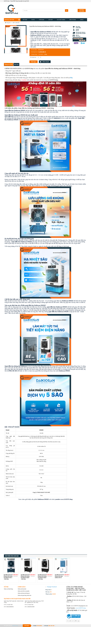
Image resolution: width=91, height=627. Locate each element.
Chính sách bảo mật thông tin (24, 593)
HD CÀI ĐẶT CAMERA (61, 19)
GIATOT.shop (15, 625)
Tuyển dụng (41, 19)
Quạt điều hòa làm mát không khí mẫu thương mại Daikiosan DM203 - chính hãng (25, 577)
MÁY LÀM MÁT (16, 22)
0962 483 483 (51, 625)
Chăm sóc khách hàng (8, 589)
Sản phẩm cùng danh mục (12, 556)
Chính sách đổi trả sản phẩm (23, 591)
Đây (71, 77)
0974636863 (39, 625)
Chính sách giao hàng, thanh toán (24, 595)
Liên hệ (81, 19)
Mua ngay (33, 61)
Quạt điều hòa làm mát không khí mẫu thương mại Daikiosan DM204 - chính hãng (42, 577)
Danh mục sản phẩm (12, 20)
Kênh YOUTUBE (72, 19)
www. (77, 608)
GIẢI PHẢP (50, 19)
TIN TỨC (33, 19)
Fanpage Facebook (52, 586)
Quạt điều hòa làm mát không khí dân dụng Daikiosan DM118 (59, 576)
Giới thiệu (25, 19)
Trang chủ (8, 22)
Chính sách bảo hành (22, 589)
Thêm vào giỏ (46, 61)
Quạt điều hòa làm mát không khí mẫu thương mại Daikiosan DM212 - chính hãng (8, 577)
